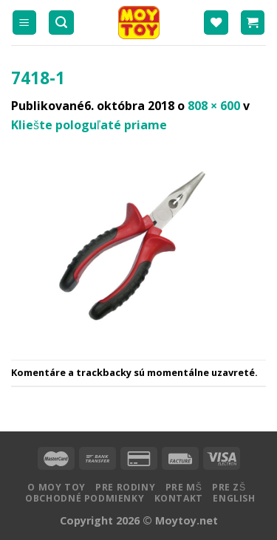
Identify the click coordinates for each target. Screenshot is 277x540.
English (234, 498)
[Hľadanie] (61, 22)
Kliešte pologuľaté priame (89, 125)
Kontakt (178, 498)
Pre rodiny (125, 487)
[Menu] (25, 22)
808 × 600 (214, 106)
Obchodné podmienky (84, 498)
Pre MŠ (183, 487)
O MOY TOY (56, 487)
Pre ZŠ (229, 487)
